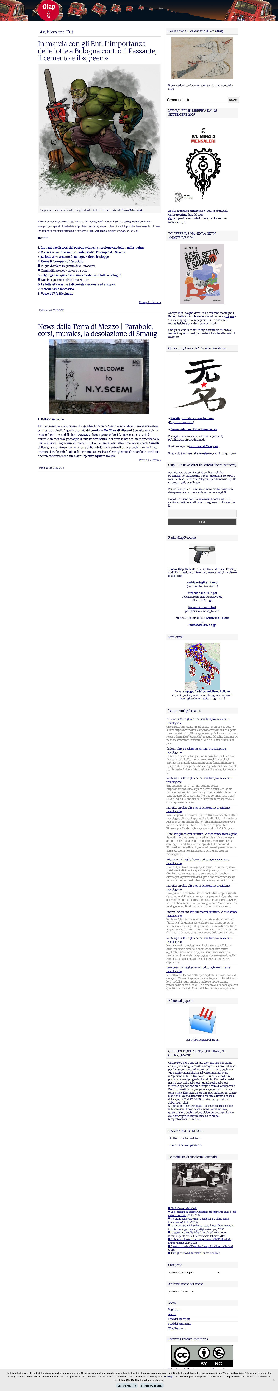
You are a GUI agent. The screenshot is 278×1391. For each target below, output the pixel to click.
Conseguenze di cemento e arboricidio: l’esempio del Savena (83, 252)
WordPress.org (176, 1328)
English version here (181, 422)
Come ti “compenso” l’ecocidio (62, 261)
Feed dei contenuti (179, 1319)
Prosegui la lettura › (150, 302)
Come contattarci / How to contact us (194, 429)
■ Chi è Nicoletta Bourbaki (182, 1208)
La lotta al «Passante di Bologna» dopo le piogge (75, 256)
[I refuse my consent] (273, 1380)
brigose (230, 316)
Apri (170, 210)
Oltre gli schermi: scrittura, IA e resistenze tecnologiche (204, 834)
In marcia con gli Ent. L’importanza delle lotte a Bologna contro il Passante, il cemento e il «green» (97, 51)
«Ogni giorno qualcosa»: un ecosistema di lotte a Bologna (81, 275)
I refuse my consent (151, 1385)
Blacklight (169, 1376)
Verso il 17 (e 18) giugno (57, 293)
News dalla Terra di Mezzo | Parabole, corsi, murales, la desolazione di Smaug (97, 330)
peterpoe (171, 967)
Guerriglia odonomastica (194, 698)
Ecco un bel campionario (186, 1145)
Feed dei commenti (179, 1323)
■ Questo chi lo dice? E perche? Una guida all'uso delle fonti (200, 1246)
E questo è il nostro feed (202, 607)
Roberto (171, 859)
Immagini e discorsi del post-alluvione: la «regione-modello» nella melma (92, 247)
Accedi (172, 1314)
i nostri (203, 446)
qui (209, 600)
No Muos (110, 430)
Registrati (174, 1309)
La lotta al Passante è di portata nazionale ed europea (78, 284)
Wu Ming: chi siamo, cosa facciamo (192, 418)
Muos (110, 456)
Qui (170, 214)
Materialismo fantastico (57, 289)
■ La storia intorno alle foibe (183, 1232)
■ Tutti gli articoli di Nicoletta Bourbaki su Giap (194, 1253)
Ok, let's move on (127, 1385)
